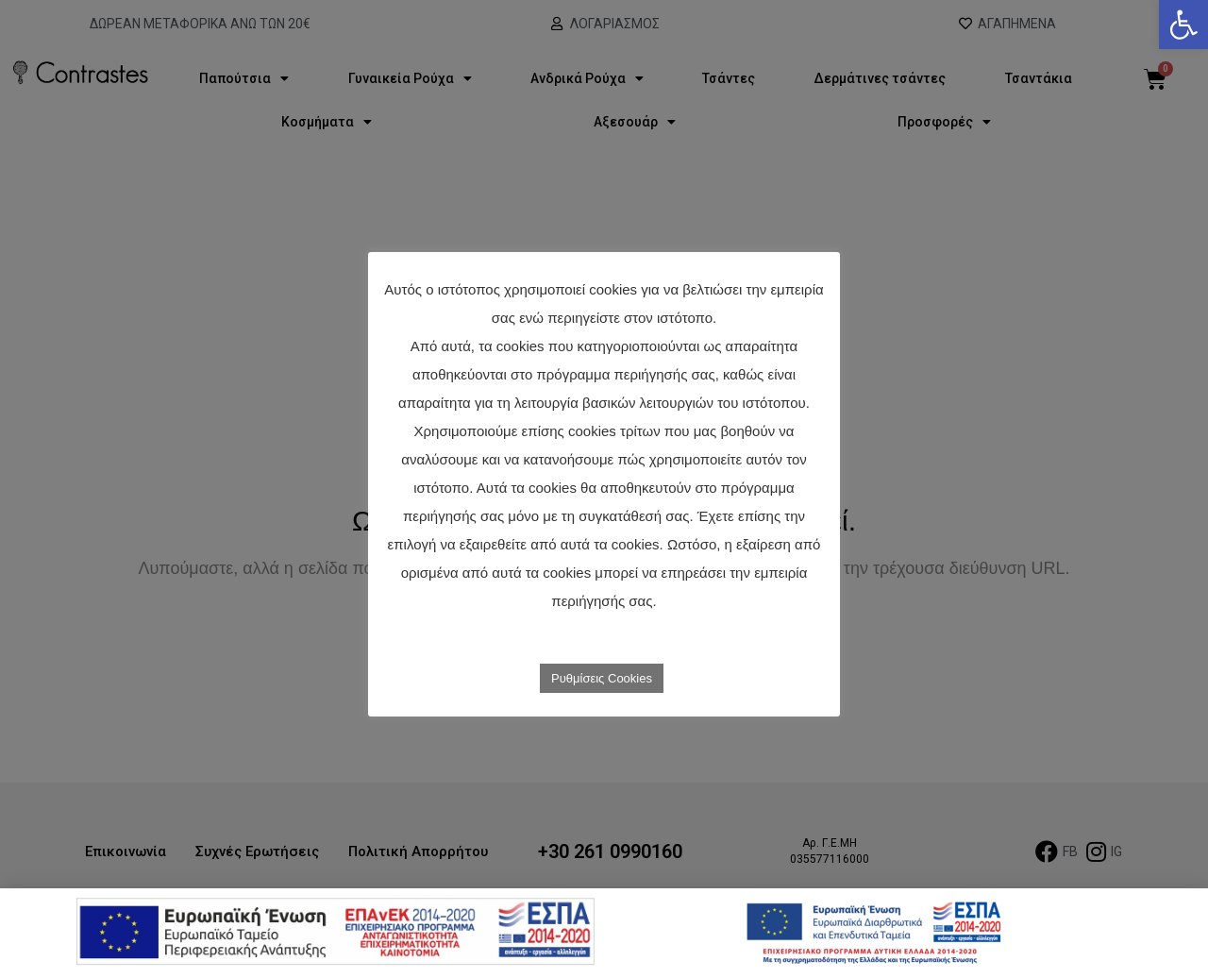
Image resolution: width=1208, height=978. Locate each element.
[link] (1183, 24)
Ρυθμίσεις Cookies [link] (601, 678)
